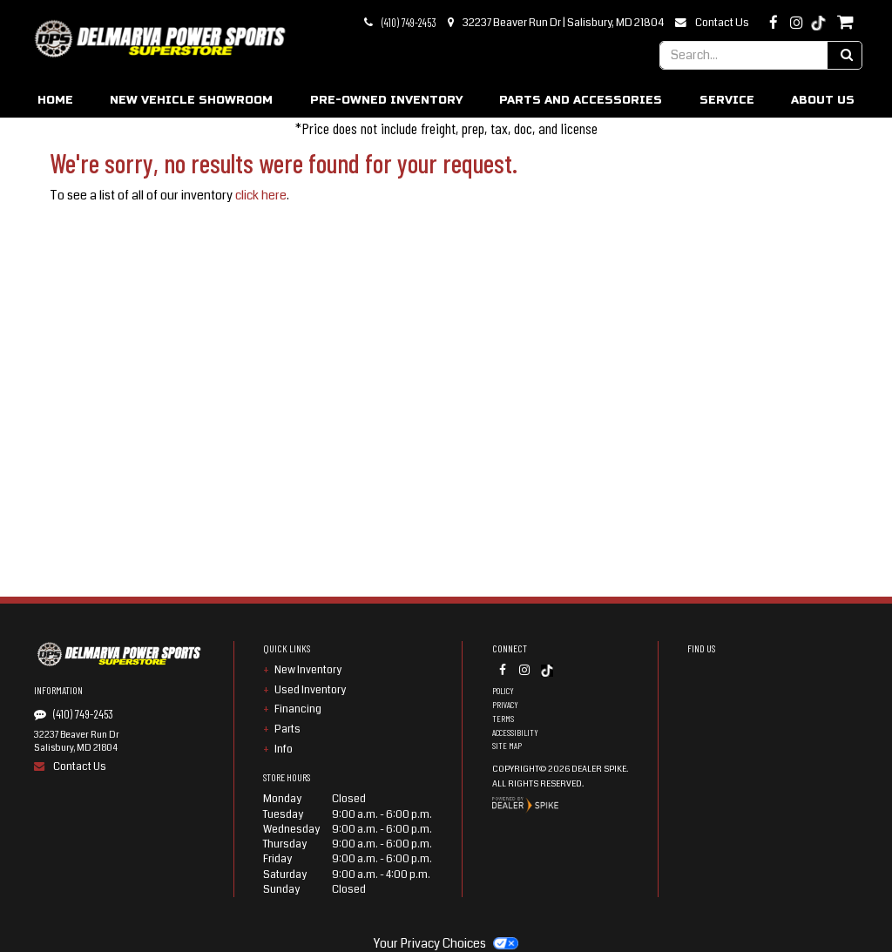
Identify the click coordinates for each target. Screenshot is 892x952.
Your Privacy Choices (445, 943)
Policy (503, 690)
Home (55, 100)
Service (726, 100)
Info (283, 749)
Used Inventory (310, 690)
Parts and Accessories (580, 100)
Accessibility (515, 732)
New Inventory (307, 670)
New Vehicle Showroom (191, 100)
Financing (297, 709)
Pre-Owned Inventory (386, 100)
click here (261, 195)
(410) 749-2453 (409, 23)
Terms (503, 718)
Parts (287, 729)
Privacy (505, 704)
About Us (823, 100)
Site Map (507, 745)
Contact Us (722, 22)
